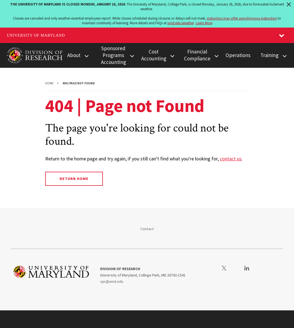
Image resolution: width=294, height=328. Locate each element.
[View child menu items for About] (87, 55)
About (74, 55)
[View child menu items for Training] (285, 55)
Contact (147, 228)
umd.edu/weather (180, 23)
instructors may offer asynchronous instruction (242, 18)
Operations (238, 55)
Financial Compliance (197, 55)
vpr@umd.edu (111, 281)
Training (269, 55)
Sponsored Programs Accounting (113, 55)
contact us (231, 158)
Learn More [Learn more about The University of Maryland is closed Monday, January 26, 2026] (204, 23)
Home (49, 83)
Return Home (74, 178)
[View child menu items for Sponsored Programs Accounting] (132, 55)
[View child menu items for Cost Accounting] (172, 55)
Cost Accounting (153, 55)
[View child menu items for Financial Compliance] (217, 55)
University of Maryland (36, 35)
